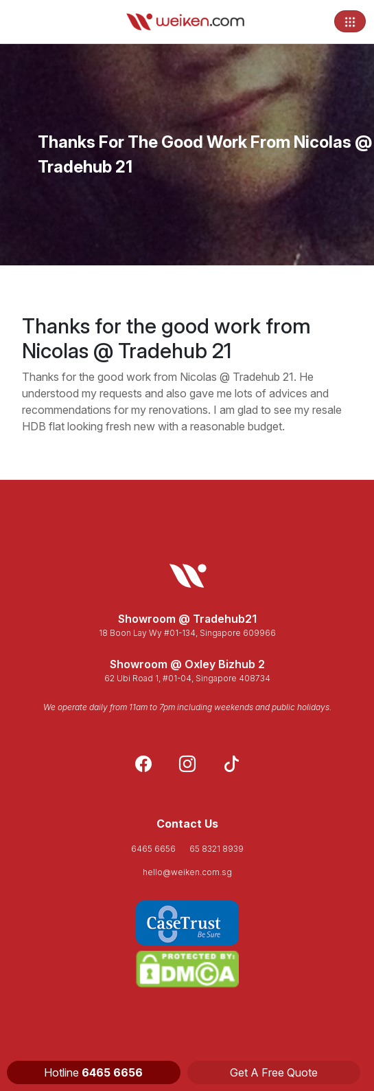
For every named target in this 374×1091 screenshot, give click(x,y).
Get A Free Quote (274, 1072)
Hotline (93, 1072)
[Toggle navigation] (350, 21)
